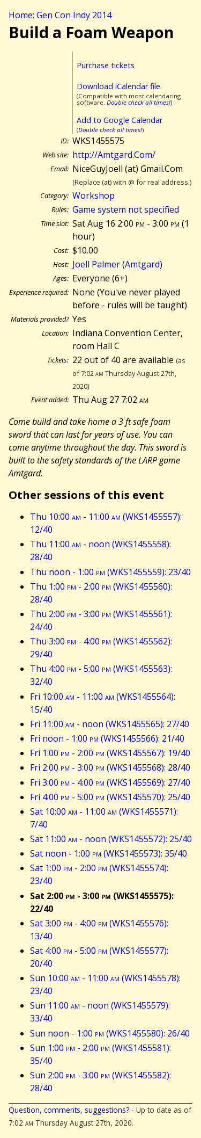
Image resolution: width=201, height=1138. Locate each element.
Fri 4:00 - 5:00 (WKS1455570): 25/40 (110, 797)
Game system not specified (125, 209)
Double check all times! (138, 102)
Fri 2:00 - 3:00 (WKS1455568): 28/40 (110, 767)
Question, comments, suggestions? (69, 1110)
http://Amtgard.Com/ (113, 155)
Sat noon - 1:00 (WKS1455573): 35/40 (108, 853)
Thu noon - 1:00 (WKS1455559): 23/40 (110, 572)
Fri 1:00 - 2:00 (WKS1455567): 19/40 (110, 753)
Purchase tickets (106, 65)
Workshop (93, 195)
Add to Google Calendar (119, 120)
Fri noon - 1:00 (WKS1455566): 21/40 (107, 738)
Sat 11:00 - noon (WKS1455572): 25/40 (111, 839)
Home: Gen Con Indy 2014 (60, 15)
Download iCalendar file (118, 86)
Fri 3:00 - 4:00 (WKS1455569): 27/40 (110, 782)
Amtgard (142, 264)
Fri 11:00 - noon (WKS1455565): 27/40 (109, 724)
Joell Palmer (96, 264)
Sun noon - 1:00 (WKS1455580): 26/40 (110, 1033)
